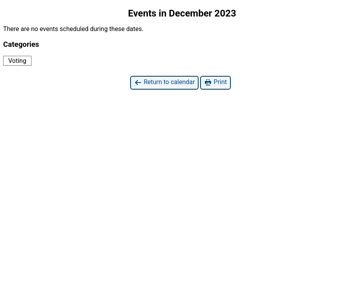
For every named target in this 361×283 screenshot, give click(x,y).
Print (215, 82)
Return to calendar (164, 82)
